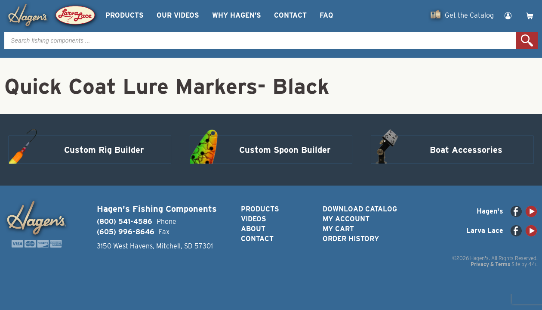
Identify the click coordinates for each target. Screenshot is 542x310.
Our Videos (178, 15)
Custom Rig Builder (104, 150)
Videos (253, 219)
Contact (290, 15)
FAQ (326, 15)
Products (124, 15)
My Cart (338, 229)
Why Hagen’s (236, 15)
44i (532, 264)
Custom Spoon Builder (285, 150)
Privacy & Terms (490, 264)
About (253, 229)
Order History (351, 239)
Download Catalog (360, 209)
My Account (346, 219)
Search (527, 40)
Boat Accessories (466, 150)
